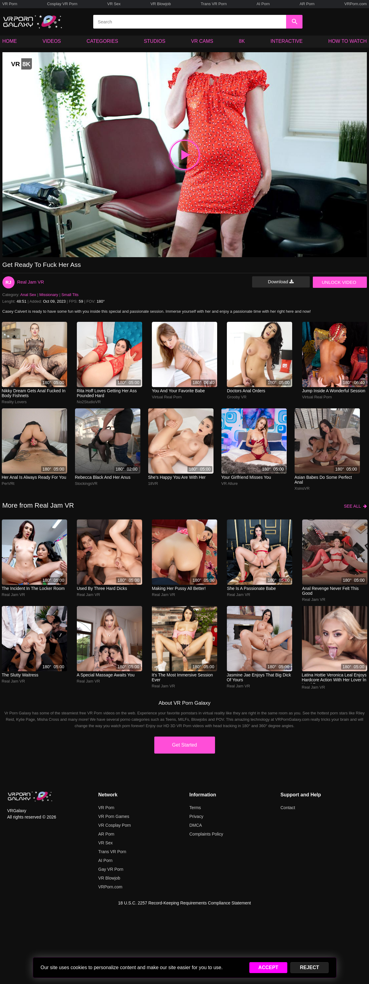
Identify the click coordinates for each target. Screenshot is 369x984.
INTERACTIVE (287, 41)
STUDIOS (154, 41)
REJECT (309, 967)
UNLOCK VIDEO (339, 282)
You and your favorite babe (178, 390)
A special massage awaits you (106, 674)
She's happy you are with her (177, 477)
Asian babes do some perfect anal (323, 480)
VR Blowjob (160, 4)
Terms (195, 807)
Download (281, 281)
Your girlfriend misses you (246, 477)
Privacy (196, 816)
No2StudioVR (89, 402)
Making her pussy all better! (179, 588)
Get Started (184, 744)
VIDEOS (52, 41)
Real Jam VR (30, 281)
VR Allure (229, 483)
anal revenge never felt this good (330, 591)
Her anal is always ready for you (34, 477)
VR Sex (114, 4)
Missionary (48, 294)
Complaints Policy (206, 834)
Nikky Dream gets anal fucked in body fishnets (34, 393)
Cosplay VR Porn (62, 4)
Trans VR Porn (214, 4)
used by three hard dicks (102, 588)
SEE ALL (355, 506)
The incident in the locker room (33, 588)
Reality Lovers (14, 402)
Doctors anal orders (246, 390)
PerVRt (8, 483)
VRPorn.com (355, 4)
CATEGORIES (102, 41)
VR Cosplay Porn (114, 825)
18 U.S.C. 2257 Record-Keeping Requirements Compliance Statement (184, 903)
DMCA (196, 825)
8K (242, 41)
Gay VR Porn (110, 869)
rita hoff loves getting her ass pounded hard (107, 393)
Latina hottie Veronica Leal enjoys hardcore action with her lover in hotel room (334, 677)
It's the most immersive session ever (182, 677)
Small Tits (69, 294)
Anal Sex (28, 294)
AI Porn (263, 4)
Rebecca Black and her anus (103, 477)
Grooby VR (236, 397)
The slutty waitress (20, 674)
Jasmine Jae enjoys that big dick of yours (259, 677)
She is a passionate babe (251, 588)
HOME (9, 41)
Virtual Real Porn (167, 397)
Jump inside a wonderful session (333, 390)
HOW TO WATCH (347, 41)
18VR (153, 483)
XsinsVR (302, 488)
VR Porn (9, 4)
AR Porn (306, 4)
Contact (288, 807)
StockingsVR (86, 483)
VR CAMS (202, 41)
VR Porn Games (113, 816)
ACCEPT (268, 967)
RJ (8, 282)
